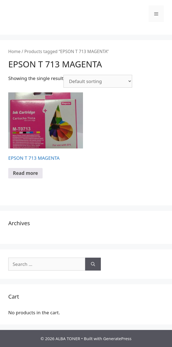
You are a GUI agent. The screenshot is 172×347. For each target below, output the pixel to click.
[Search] (93, 264)
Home (14, 51)
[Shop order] (97, 81)
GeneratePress (117, 338)
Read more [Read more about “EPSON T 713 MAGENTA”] (25, 173)
